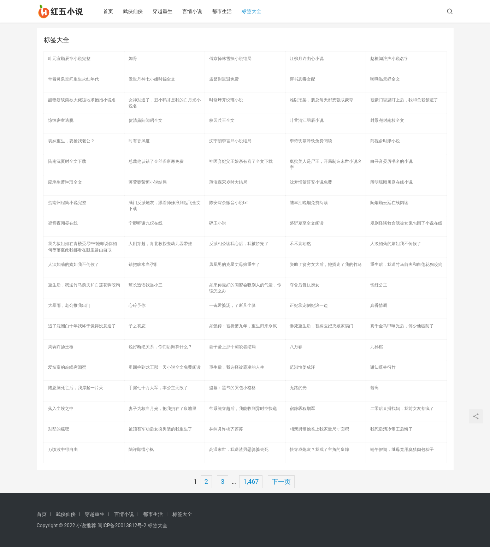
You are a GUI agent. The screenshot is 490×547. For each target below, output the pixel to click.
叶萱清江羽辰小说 (307, 120)
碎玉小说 (217, 223)
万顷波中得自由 (63, 449)
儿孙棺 (376, 346)
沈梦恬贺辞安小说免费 (311, 182)
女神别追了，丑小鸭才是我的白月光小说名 (165, 102)
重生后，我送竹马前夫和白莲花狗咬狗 (406, 264)
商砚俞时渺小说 (385, 140)
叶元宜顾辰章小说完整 (69, 58)
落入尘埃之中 (60, 408)
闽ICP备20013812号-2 (122, 525)
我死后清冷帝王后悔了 (391, 429)
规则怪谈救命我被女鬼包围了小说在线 (406, 223)
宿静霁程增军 (302, 408)
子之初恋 (137, 325)
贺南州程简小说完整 (67, 202)
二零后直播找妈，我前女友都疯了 (402, 408)
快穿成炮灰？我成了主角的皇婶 (319, 449)
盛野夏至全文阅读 (307, 223)
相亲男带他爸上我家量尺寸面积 (319, 429)
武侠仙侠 (134, 11)
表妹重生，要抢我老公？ (71, 140)
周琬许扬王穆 (60, 346)
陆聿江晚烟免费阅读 (309, 202)
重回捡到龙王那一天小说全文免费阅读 (165, 367)
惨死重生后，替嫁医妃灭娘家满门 (321, 325)
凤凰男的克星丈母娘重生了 (234, 264)
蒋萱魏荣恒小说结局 (148, 182)
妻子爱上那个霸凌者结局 (232, 346)
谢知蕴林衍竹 (383, 367)
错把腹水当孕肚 (143, 264)
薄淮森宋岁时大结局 (228, 182)
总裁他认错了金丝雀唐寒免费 (156, 161)
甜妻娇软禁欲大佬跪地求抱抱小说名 (82, 99)
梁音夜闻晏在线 (63, 223)
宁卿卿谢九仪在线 (146, 223)
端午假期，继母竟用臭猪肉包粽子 (402, 449)
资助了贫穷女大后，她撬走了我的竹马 (326, 264)
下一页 (281, 481)
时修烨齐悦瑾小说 (226, 99)
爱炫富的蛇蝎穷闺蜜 (67, 367)
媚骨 (133, 58)
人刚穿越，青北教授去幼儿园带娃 (160, 243)
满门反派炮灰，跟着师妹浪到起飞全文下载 (165, 205)
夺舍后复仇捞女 (304, 285)
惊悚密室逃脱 (60, 120)
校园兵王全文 (222, 120)
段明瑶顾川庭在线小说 (391, 182)
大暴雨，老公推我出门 (69, 305)
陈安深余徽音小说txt (228, 202)
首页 (109, 11)
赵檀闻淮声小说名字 (389, 58)
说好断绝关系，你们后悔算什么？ (160, 346)
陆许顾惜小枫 (141, 449)
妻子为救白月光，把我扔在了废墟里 (162, 408)
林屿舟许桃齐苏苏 (226, 429)
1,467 (251, 481)
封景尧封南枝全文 (387, 120)
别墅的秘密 (58, 429)
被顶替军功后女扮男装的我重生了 (160, 429)
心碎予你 (137, 305)
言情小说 (193, 11)
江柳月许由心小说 (307, 58)
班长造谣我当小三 (146, 285)
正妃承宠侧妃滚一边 (309, 305)
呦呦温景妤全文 (385, 79)
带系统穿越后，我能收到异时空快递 (243, 408)
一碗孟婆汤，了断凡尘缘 (232, 305)
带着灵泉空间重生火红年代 (73, 79)
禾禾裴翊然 (300, 243)
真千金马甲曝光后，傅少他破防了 (402, 325)
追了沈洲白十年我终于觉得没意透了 (82, 325)
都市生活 (223, 11)
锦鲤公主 (378, 285)
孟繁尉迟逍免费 (224, 79)
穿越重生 (163, 11)
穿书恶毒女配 (302, 79)
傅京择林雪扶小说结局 (230, 58)
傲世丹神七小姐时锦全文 (152, 79)
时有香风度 (139, 140)
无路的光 (298, 387)
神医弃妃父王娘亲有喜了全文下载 (241, 161)
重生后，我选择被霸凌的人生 (236, 367)
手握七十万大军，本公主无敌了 (158, 387)
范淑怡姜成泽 (302, 367)
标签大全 (252, 11)
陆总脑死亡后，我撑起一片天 (75, 387)
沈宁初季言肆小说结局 (230, 140)
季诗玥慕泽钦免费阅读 (311, 140)
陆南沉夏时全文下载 (67, 161)
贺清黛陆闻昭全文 (146, 120)
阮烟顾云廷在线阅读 (389, 202)
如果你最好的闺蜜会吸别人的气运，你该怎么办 (245, 288)
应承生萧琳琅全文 (65, 182)
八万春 (296, 346)
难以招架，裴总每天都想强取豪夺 (321, 99)
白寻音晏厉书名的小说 (391, 161)
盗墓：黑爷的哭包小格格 (232, 387)
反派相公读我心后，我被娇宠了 (238, 243)
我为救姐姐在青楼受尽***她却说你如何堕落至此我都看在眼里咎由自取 (82, 246)
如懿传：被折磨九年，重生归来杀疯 (243, 325)
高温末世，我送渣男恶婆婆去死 (238, 449)
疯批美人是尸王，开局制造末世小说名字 (326, 164)
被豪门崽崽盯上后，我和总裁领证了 (404, 99)
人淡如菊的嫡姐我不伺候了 (395, 243)
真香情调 (378, 305)
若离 (374, 387)
